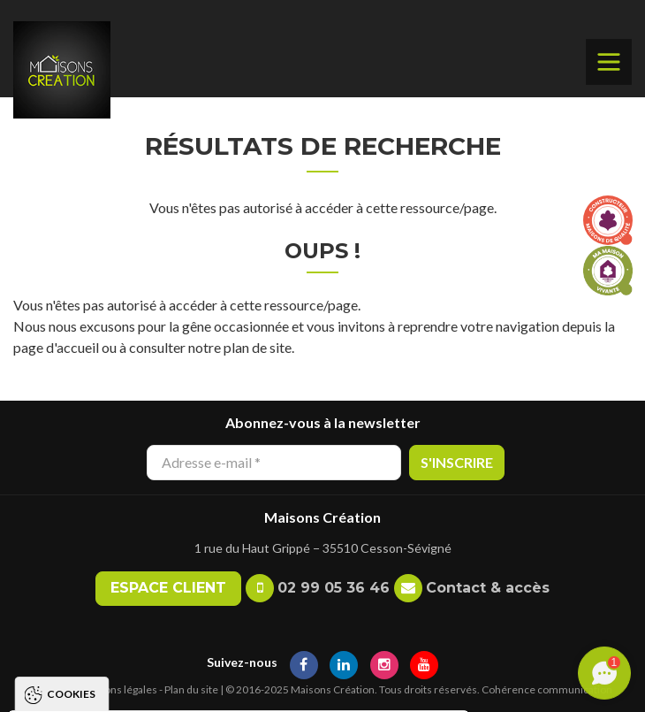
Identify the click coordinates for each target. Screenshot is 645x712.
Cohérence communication (547, 689)
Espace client (168, 587)
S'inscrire (457, 462)
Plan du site (191, 689)
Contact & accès (488, 587)
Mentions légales (116, 689)
